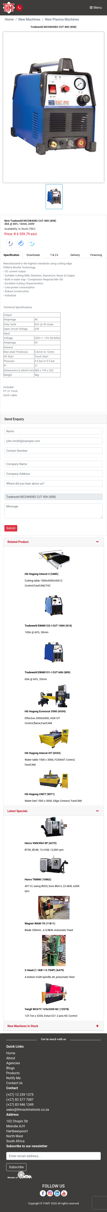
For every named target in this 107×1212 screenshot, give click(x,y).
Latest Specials (17, 811)
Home (9, 19)
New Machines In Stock (22, 1026)
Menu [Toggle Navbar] (96, 8)
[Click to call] (19, 7)
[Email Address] (53, 1156)
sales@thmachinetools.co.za (27, 1110)
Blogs (10, 1068)
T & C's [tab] (54, 255)
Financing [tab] (96, 255)
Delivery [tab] (75, 255)
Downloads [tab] (33, 255)
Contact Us (14, 1083)
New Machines (29, 19)
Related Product (18, 542)
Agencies (13, 1063)
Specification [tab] (11, 255)
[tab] (53, 542)
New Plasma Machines (62, 19)
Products (13, 1073)
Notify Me (13, 1078)
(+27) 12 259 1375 (20, 1095)
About (10, 1058)
